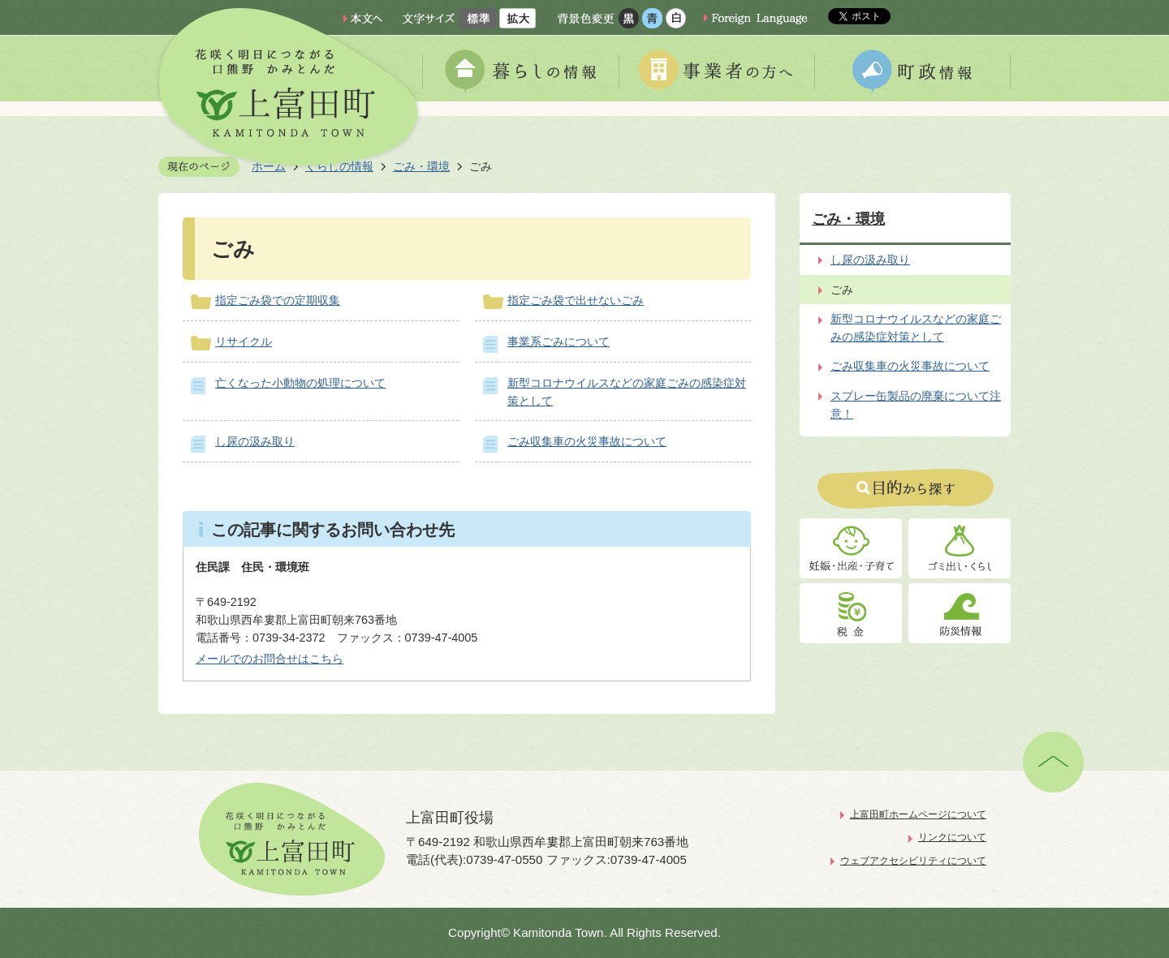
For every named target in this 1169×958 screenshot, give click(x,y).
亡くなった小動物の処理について (300, 382)
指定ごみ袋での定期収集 (277, 300)
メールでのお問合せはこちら (269, 658)
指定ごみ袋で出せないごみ (575, 300)
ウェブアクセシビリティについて (913, 860)
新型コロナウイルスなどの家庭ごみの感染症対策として (915, 327)
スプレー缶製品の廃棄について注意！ (915, 404)
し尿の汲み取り (255, 441)
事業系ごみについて (558, 341)
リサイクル (243, 341)
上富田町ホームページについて (918, 814)
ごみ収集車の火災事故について (586, 441)
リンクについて (952, 837)
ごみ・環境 (848, 219)
